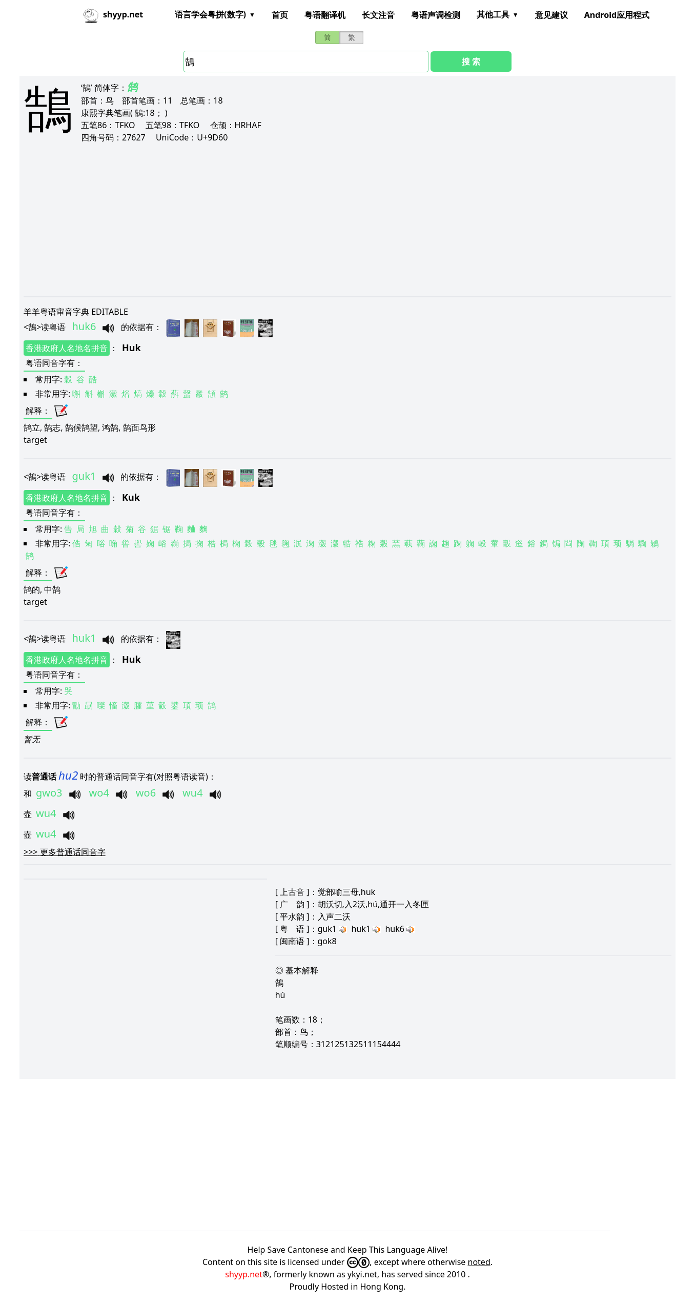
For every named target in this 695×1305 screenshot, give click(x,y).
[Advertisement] (331, 219)
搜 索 (471, 61)
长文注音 (378, 15)
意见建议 (551, 15)
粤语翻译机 (324, 15)
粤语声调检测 (435, 15)
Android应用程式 (616, 15)
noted (479, 1262)
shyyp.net (243, 1274)
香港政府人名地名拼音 (67, 348)
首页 (280, 15)
